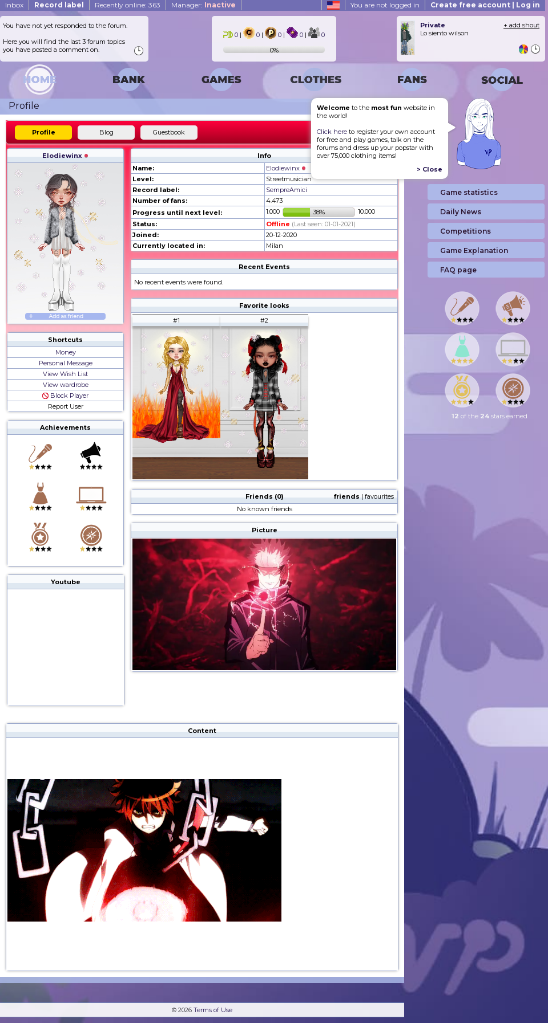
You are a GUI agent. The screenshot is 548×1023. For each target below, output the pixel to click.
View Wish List (65, 374)
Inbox (14, 5)
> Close (429, 169)
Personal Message (65, 363)
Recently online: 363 (127, 5)
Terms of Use (213, 1010)
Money (65, 352)
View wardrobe (65, 385)
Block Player (65, 396)
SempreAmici (286, 190)
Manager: (203, 5)
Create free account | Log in (485, 5)
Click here (332, 132)
